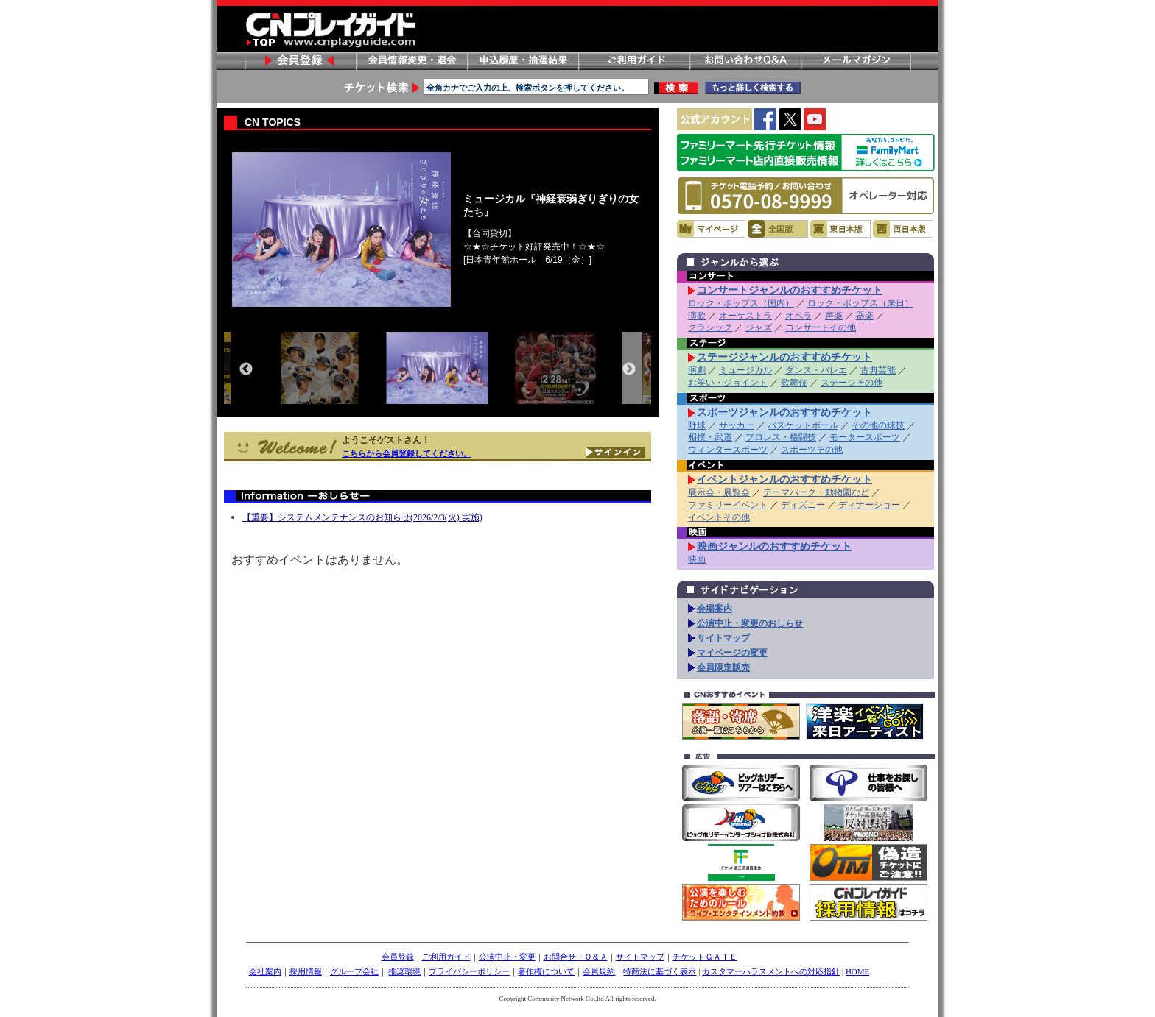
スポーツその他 (812, 449)
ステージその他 (851, 383)
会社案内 (265, 971)
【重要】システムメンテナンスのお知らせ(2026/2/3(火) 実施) (362, 517)
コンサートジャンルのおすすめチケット (789, 290)
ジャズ (758, 327)
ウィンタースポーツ (728, 449)
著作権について (546, 971)
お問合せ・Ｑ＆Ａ (576, 956)
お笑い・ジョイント (728, 383)
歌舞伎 (794, 383)
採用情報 (305, 971)
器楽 (865, 316)
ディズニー (803, 505)
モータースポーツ (864, 437)
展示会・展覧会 (719, 492)
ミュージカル (745, 370)
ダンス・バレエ (816, 370)
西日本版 (903, 229)
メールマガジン (856, 61)
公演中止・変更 (507, 956)
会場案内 (714, 608)
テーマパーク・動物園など (816, 492)
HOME (857, 971)
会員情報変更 (411, 61)
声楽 (834, 316)
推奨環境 (404, 971)
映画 (697, 559)
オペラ (798, 316)
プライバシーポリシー (469, 971)
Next (629, 369)
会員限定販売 (723, 667)
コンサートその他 (820, 327)
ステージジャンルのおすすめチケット (784, 357)
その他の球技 (878, 425)
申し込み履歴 (522, 61)
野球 (697, 425)
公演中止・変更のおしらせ (750, 623)
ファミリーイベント (728, 505)
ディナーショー (869, 505)
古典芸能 (878, 370)
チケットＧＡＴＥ (705, 956)
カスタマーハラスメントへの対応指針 (771, 971)
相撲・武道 (710, 437)
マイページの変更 (732, 653)
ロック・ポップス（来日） (860, 303)
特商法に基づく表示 (659, 971)
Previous (246, 369)
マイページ (711, 229)
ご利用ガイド (633, 61)
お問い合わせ (744, 61)
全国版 (778, 229)
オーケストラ (745, 316)
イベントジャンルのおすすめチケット (784, 479)
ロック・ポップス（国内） (741, 303)
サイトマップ (723, 638)
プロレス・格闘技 (780, 437)
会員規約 (599, 971)
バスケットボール (803, 425)
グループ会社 (354, 971)
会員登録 (300, 61)
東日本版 (840, 229)
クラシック (710, 327)
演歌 (697, 316)
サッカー (736, 425)
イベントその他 (719, 517)
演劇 (697, 370)
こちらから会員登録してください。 (406, 453)
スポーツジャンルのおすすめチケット (784, 412)
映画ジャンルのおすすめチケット (774, 546)
